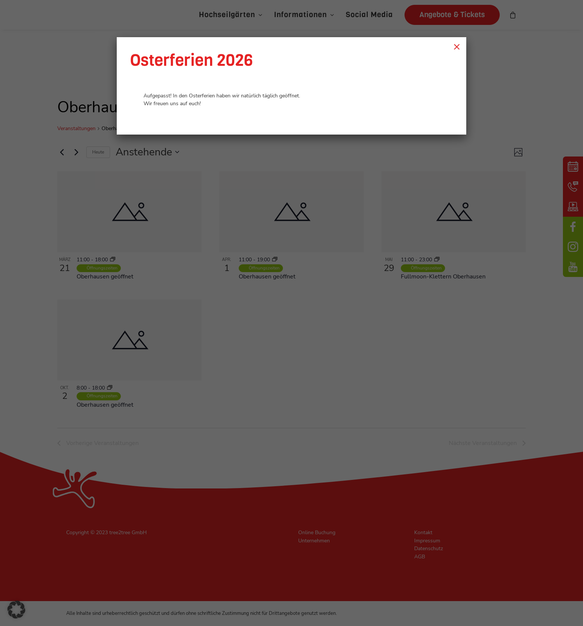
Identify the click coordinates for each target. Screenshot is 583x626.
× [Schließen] (456, 46)
